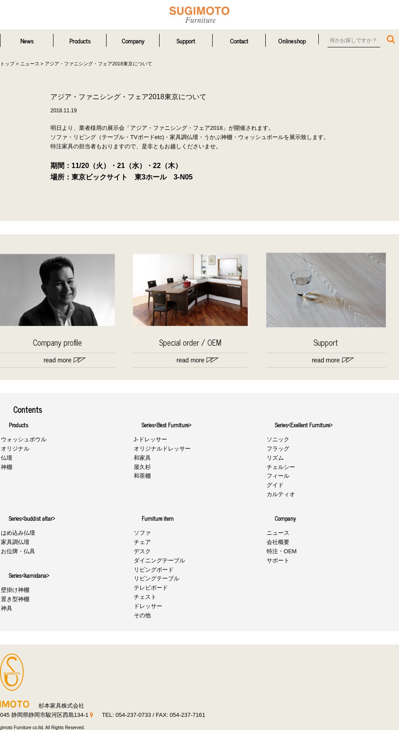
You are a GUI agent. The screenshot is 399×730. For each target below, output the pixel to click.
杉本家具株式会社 (199, 15)
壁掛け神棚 (14, 590)
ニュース (277, 533)
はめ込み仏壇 (17, 533)
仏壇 (5, 457)
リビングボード (153, 569)
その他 (141, 615)
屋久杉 (141, 467)
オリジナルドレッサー (161, 448)
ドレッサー (147, 606)
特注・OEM (281, 551)
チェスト (144, 597)
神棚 (5, 467)
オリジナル (14, 448)
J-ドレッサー (149, 439)
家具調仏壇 (14, 542)
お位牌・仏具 (17, 551)
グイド (274, 485)
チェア (141, 542)
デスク (141, 551)
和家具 (141, 457)
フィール (277, 476)
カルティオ (280, 494)
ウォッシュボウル (23, 439)
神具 (5, 608)
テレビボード (150, 587)
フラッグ (277, 448)
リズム (274, 457)
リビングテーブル (155, 579)
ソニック (277, 439)
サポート (277, 560)
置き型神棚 (14, 599)
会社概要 (277, 542)
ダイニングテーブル (158, 560)
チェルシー (280, 467)
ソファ (141, 533)
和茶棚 (141, 476)
